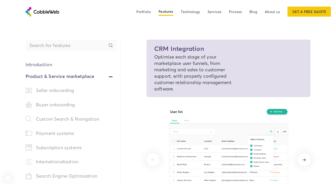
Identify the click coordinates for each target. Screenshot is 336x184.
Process (235, 11)
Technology (190, 11)
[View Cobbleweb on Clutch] (8, 178)
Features (166, 11)
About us (272, 11)
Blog (253, 11)
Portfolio (143, 11)
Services (214, 11)
